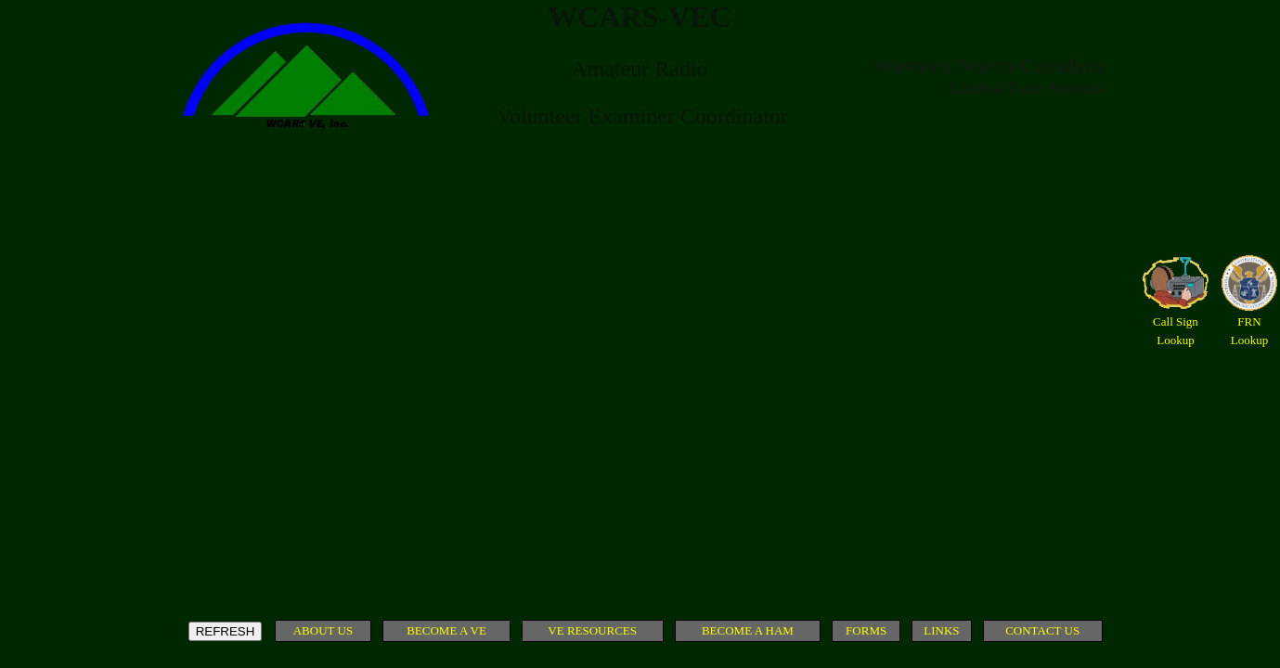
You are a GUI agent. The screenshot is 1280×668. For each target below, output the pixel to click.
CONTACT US (1042, 630)
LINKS (941, 630)
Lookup (1175, 340)
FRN (1249, 321)
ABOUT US (323, 630)
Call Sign (1175, 321)
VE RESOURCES (592, 630)
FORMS (866, 630)
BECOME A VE (446, 630)
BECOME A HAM (748, 630)
